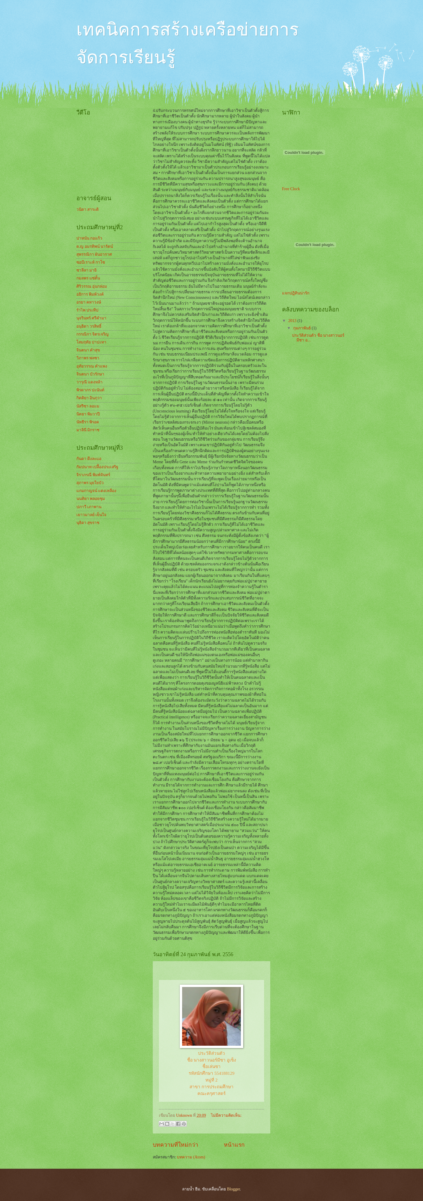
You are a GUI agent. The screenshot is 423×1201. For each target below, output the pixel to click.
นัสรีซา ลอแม (87, 406)
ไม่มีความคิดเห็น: (226, 1115)
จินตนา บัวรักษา (90, 374)
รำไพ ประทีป (87, 310)
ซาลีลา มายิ (86, 270)
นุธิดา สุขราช (87, 523)
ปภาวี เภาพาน (88, 507)
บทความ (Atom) (191, 1157)
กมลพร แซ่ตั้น (88, 278)
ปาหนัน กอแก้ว (89, 238)
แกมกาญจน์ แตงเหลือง (96, 491)
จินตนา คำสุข (88, 350)
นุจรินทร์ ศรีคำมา (91, 318)
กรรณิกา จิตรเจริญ (92, 334)
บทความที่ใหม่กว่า (175, 1145)
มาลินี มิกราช (87, 430)
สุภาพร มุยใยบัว (90, 483)
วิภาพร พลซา (87, 358)
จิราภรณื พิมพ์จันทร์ (93, 475)
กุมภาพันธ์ (302, 328)
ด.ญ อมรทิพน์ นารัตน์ (94, 246)
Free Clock (291, 189)
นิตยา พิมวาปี (88, 414)
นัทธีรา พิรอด (87, 422)
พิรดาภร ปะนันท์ (90, 390)
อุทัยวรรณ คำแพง (91, 366)
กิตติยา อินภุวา (89, 398)
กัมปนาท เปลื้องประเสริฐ (97, 467)
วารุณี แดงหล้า (89, 382)
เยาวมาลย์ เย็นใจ (91, 515)
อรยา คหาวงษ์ (88, 302)
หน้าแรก (234, 1145)
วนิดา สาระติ (87, 209)
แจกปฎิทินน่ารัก (295, 293)
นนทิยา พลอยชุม (90, 498)
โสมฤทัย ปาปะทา (91, 342)
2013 (292, 321)
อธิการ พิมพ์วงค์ (90, 294)
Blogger (233, 1189)
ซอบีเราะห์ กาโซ (90, 262)
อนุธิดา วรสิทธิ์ (88, 326)
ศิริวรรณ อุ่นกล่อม (91, 286)
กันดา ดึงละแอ (88, 459)
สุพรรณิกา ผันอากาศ (94, 254)
